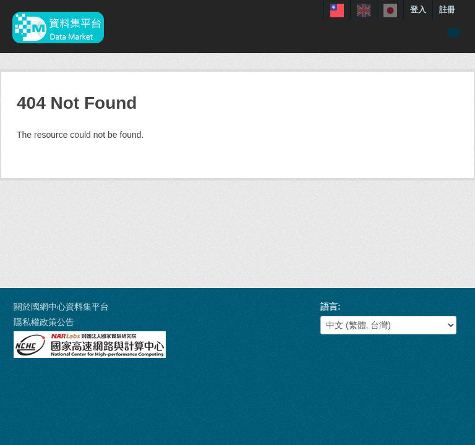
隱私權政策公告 (44, 322)
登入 (418, 9)
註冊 (447, 9)
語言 (329, 307)
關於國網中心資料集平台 (61, 307)
